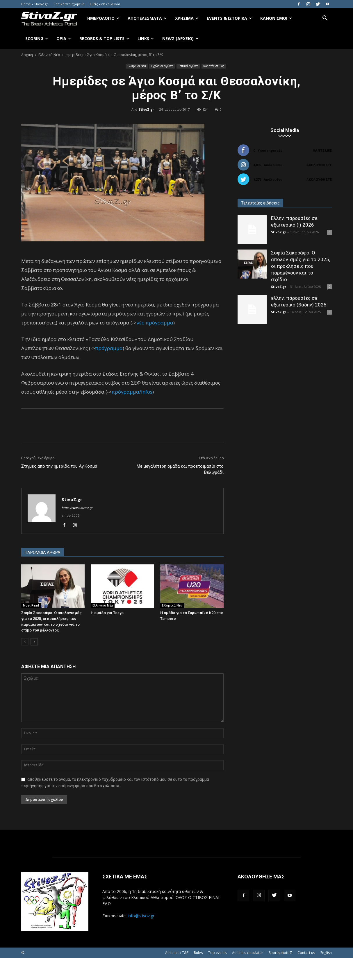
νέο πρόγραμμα (155, 322)
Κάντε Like (322, 150)
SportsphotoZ (280, 952)
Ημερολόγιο (103, 18)
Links (146, 38)
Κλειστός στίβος (213, 66)
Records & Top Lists (104, 38)
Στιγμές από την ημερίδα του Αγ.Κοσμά (59, 466)
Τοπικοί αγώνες (188, 66)
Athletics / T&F (176, 952)
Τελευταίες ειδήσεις (260, 203)
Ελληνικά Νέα (49, 54)
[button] (325, 18)
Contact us (306, 952)
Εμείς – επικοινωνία (105, 4)
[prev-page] (24, 641)
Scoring (36, 38)
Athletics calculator (247, 952)
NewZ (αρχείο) (180, 38)
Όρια (63, 38)
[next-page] (34, 641)
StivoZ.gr (146, 109)
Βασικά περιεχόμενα (69, 4)
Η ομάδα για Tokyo (107, 613)
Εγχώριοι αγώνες (162, 66)
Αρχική (27, 54)
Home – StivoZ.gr (34, 4)
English (326, 952)
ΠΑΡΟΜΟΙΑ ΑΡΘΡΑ (42, 552)
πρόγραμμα (109, 348)
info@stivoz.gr (141, 915)
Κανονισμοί (276, 18)
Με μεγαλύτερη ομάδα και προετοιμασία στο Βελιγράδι (180, 469)
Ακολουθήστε (319, 165)
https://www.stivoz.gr (77, 508)
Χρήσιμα (186, 18)
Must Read (31, 605)
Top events (217, 952)
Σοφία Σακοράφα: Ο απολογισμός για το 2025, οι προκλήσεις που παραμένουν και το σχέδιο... (300, 266)
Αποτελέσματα (147, 18)
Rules (198, 952)
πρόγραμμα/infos (132, 391)
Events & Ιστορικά (229, 18)
